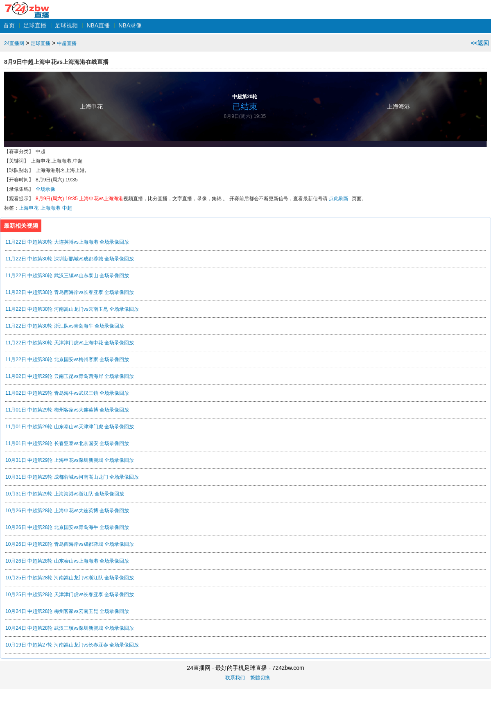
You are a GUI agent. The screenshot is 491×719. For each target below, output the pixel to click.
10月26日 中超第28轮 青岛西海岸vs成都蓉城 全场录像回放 (69, 544)
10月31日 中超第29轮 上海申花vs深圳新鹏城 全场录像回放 (69, 460)
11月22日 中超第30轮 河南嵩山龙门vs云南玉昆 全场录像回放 (72, 309)
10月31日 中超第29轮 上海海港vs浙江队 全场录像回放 (64, 494)
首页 (9, 25)
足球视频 (66, 25)
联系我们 (235, 678)
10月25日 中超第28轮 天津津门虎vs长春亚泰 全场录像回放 (69, 594)
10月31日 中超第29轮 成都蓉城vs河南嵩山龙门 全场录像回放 (72, 477)
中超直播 (67, 43)
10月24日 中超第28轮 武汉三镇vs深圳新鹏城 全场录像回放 (69, 628)
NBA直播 (98, 25)
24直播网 (27, 5)
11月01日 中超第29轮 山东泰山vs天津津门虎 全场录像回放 (69, 427)
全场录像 (45, 189)
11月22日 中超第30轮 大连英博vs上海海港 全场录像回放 (67, 242)
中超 (67, 208)
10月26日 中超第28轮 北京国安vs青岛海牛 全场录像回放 (67, 527)
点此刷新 (338, 198)
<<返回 (480, 43)
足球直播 (34, 25)
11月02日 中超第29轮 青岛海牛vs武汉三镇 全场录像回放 (67, 393)
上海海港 (398, 106)
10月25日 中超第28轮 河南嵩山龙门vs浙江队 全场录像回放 (69, 578)
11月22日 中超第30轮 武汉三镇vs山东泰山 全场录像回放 (67, 275)
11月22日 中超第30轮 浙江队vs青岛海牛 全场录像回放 (64, 326)
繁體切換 (260, 678)
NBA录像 (130, 25)
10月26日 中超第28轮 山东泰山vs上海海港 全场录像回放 (67, 561)
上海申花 (91, 106)
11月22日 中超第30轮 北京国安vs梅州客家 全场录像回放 (67, 359)
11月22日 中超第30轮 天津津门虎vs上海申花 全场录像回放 (69, 343)
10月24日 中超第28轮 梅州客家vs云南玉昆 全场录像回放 (67, 611)
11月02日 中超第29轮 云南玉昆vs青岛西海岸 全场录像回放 (69, 376)
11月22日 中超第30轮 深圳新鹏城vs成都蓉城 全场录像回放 (69, 259)
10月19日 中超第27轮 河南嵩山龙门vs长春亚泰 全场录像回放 (72, 645)
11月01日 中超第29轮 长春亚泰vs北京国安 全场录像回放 (67, 443)
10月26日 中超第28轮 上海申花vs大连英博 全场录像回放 (67, 510)
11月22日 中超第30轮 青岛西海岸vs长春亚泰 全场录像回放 (69, 292)
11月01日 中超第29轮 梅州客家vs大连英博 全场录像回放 (67, 410)
